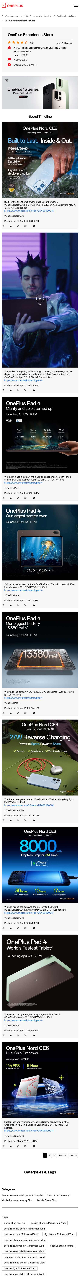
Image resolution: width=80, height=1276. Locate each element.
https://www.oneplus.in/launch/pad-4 (23, 380)
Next (61, 1155)
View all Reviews (64, 43)
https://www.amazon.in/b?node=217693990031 (29, 210)
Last (71, 1155)
